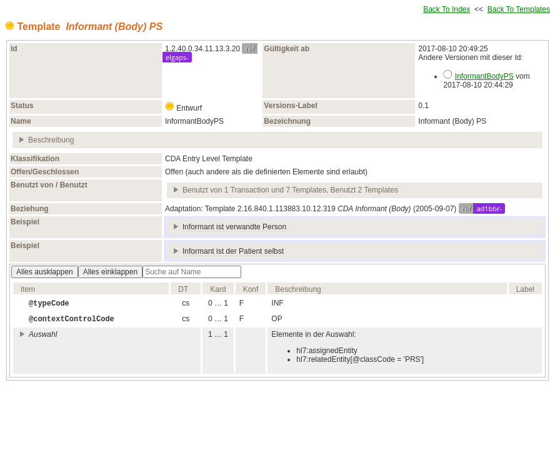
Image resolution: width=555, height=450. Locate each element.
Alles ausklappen (44, 272)
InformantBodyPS (484, 76)
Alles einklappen (110, 272)
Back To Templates (519, 9)
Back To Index (446, 9)
